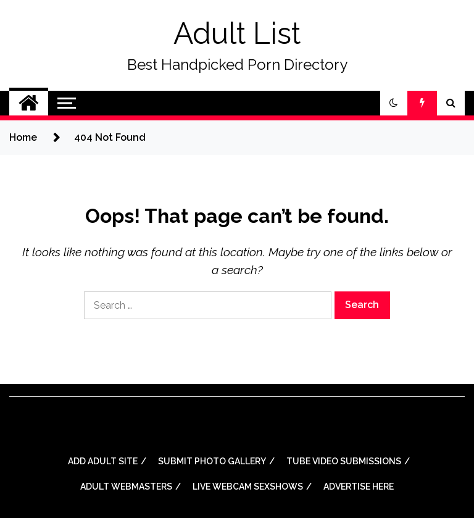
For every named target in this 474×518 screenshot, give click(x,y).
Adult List (237, 33)
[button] (393, 103)
